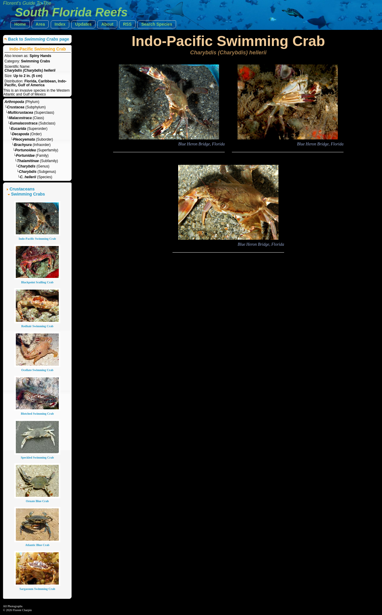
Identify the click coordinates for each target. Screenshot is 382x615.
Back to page (38, 39)
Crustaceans (22, 189)
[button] (20, 24)
